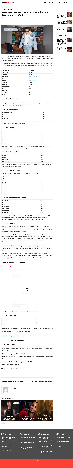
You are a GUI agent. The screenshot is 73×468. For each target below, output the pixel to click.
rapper (13, 56)
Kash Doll (3, 336)
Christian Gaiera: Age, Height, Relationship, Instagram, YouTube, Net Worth (46, 446)
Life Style (10, 9)
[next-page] (4, 423)
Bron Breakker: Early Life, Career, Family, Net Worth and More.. (61, 49)
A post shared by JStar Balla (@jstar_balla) (27, 308)
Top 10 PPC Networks (7, 450)
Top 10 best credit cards (63, 441)
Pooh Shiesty (48, 335)
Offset (43, 335)
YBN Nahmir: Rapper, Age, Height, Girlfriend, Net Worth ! (27, 419)
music (6, 236)
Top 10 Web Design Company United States (28, 438)
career (8, 368)
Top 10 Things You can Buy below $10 (27, 443)
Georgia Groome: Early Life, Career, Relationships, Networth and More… (61, 16)
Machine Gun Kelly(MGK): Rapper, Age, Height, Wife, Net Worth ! (10, 419)
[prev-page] (2, 423)
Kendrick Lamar (11, 336)
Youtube (16, 266)
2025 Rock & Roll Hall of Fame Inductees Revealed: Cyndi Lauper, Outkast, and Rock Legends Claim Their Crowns (61, 42)
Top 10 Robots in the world (63, 437)
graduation (38, 122)
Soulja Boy (34, 335)
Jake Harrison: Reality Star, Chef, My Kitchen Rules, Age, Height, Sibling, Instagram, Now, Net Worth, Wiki (46, 439)
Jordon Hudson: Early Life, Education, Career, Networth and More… (62, 23)
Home (2, 6)
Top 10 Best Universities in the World (27, 448)
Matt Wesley (14, 388)
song (15, 63)
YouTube (21, 231)
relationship (22, 368)
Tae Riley (40, 335)
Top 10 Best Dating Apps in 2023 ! (45, 452)
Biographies (6, 6)
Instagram (10, 266)
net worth (12, 368)
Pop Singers (17, 368)
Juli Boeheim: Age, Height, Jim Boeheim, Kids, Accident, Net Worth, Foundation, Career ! (9, 439)
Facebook (4, 266)
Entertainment (10, 416)
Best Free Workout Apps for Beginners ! (64, 445)
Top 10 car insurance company (7, 445)
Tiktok (20, 266)
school (27, 122)
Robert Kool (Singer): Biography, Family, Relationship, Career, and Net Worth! (45, 418)
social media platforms (18, 269)
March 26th (32, 80)
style (42, 215)
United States (21, 102)
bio (5, 368)
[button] (71, 2)
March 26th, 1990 (33, 76)
